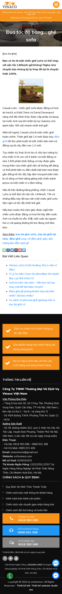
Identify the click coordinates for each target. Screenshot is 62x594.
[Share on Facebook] (8, 250)
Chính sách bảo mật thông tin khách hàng (29, 492)
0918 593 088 (36, 518)
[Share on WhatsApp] (4, 250)
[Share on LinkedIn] (24, 250)
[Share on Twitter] (12, 250)
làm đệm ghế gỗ (19, 243)
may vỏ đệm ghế (31, 238)
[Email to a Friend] (16, 250)
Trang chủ (23, 26)
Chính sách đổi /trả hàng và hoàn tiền (26, 510)
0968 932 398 (37, 530)
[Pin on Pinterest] (20, 250)
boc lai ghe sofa (26, 234)
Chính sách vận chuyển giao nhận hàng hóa (30, 504)
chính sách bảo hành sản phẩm (23, 498)
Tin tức (37, 26)
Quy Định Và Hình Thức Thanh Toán (26, 486)
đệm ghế (14, 238)
